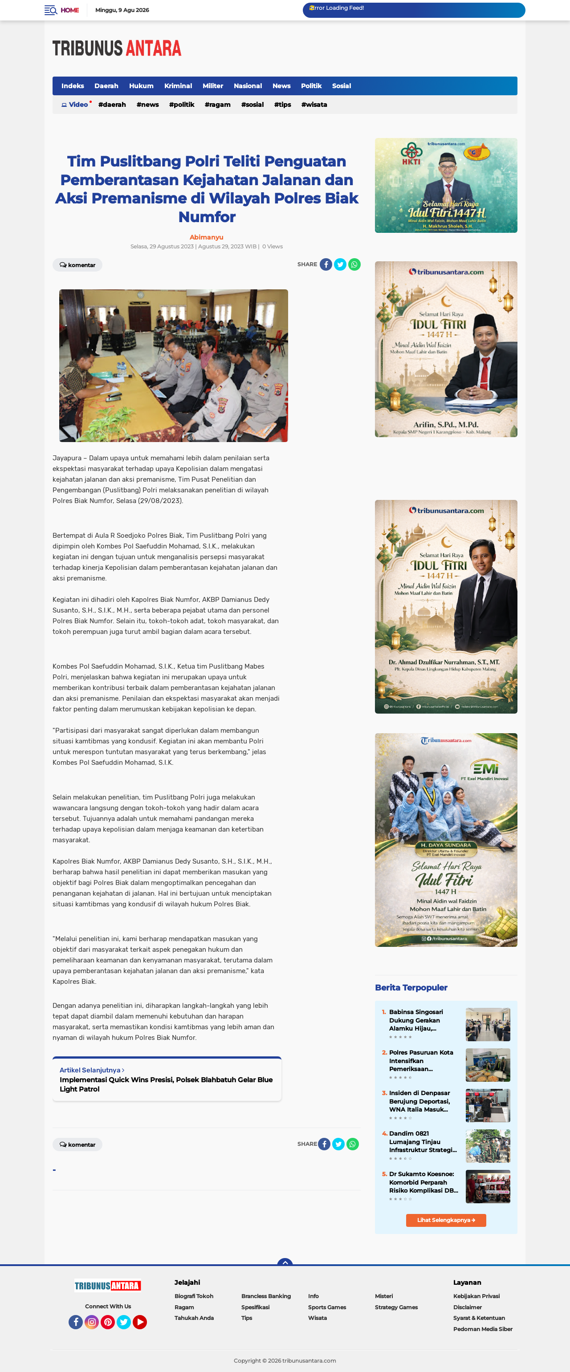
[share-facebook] (326, 264)
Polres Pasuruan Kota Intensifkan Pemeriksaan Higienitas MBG (421, 1061)
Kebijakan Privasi (476, 1296)
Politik (311, 86)
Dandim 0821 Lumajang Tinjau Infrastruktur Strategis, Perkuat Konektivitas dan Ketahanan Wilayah (423, 1142)
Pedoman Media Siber (483, 1329)
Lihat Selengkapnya (446, 1220)
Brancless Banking (266, 1296)
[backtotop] (285, 1266)
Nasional (248, 86)
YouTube (146, 1326)
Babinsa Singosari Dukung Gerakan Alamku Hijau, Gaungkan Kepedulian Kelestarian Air (422, 1020)
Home (70, 10)
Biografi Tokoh (194, 1296)
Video (78, 105)
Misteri (384, 1296)
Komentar (77, 264)
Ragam (220, 105)
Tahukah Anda (194, 1318)
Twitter (128, 1326)
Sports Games (327, 1307)
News (281, 86)
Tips (285, 105)
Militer (213, 86)
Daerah (106, 86)
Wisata (316, 105)
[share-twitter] (340, 264)
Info (313, 1296)
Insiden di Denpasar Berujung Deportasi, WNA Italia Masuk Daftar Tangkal (419, 1101)
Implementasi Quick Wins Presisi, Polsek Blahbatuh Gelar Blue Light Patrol (166, 1084)
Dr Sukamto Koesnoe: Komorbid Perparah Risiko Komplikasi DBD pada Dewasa (424, 1182)
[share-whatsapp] (354, 264)
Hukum (141, 86)
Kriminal (178, 86)
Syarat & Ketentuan (479, 1318)
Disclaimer (467, 1307)
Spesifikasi (255, 1307)
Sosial (341, 86)
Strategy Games (396, 1307)
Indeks (72, 86)
